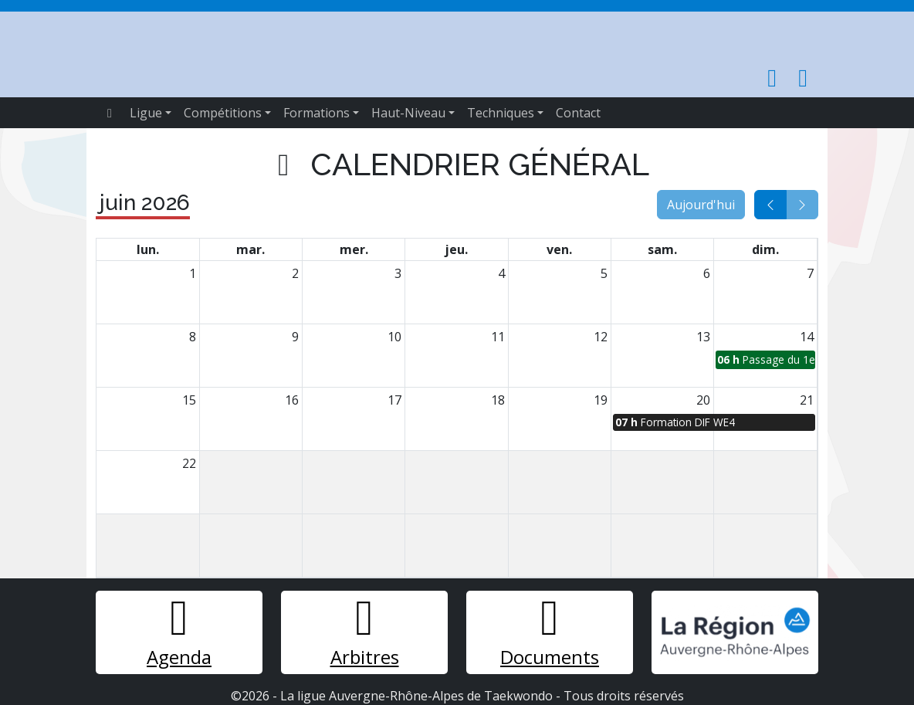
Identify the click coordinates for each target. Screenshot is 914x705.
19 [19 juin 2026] (601, 399)
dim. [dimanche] (765, 249)
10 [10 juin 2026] (394, 336)
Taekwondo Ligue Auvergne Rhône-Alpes (417, 48)
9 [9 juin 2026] (295, 336)
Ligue (146, 112)
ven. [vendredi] (559, 249)
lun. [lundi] (148, 249)
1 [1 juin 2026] (192, 273)
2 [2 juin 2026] (295, 273)
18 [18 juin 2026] (498, 399)
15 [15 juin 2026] (189, 399)
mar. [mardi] (250, 249)
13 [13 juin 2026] (703, 336)
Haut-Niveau (408, 112)
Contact (578, 112)
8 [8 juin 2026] (192, 336)
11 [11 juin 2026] (498, 336)
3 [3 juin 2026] (397, 273)
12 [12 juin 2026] (601, 336)
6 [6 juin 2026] (706, 273)
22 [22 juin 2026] (189, 463)
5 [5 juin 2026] (604, 273)
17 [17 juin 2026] (394, 399)
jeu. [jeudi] (456, 249)
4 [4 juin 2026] (501, 273)
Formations (316, 112)
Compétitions (223, 112)
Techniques (500, 112)
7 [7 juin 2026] (810, 273)
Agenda (179, 631)
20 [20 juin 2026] (703, 399)
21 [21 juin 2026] (807, 399)
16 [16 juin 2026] (292, 399)
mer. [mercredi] (354, 249)
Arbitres (364, 631)
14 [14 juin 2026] (807, 336)
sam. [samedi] (662, 249)
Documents (549, 631)
